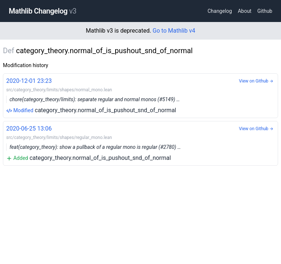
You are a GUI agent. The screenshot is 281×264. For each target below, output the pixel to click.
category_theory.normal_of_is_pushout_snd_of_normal (140, 95)
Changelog (219, 11)
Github (264, 11)
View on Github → (256, 81)
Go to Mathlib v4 (174, 30)
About (244, 11)
